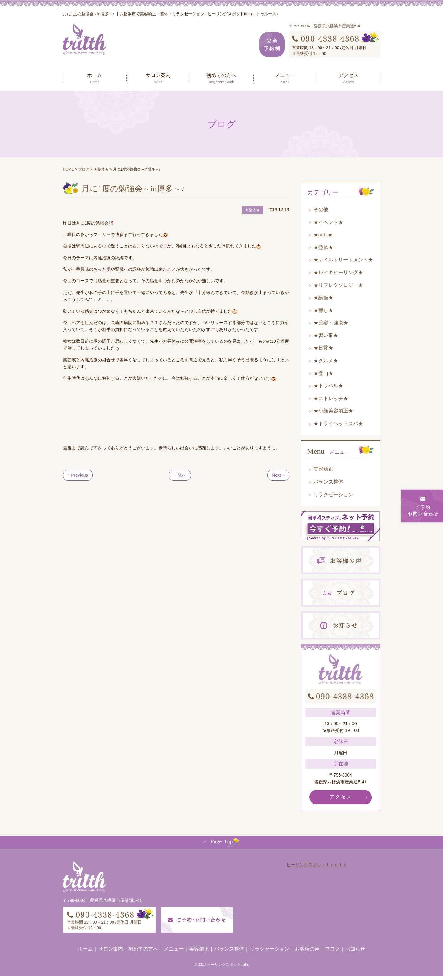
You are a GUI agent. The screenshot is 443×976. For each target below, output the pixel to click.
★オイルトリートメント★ (343, 259)
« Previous (78, 475)
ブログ (332, 948)
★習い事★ (325, 335)
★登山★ (323, 373)
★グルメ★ (325, 360)
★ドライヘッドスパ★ (338, 423)
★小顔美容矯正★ (333, 410)
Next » (278, 475)
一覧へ (179, 475)
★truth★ (323, 234)
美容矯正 (323, 469)
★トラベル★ (328, 385)
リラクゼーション (333, 494)
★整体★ (323, 247)
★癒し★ (323, 310)
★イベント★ (328, 222)
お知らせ (355, 948)
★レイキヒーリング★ (338, 272)
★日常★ (323, 347)
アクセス (348, 78)
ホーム (94, 78)
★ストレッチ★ (330, 398)
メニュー (285, 78)
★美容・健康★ (330, 322)
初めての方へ (221, 78)
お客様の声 (307, 948)
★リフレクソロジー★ (338, 285)
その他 (320, 209)
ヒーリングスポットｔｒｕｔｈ (316, 864)
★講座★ (323, 297)
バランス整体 (328, 481)
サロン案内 (158, 78)
